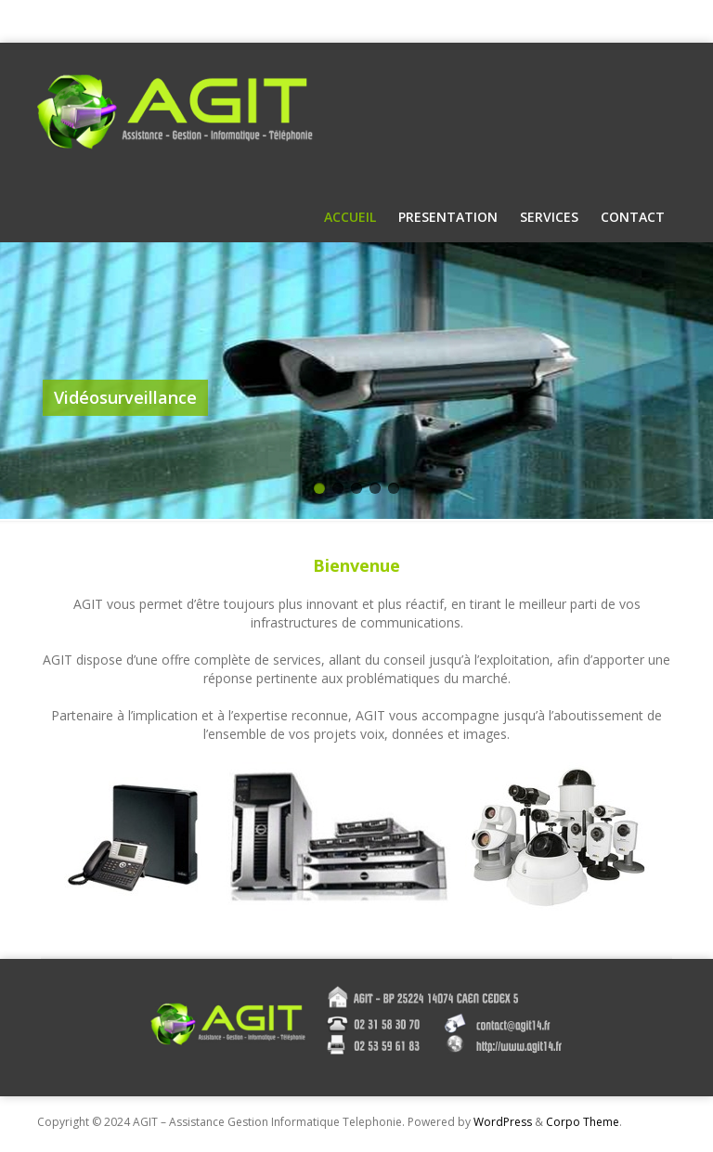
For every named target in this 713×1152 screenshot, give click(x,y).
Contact (633, 217)
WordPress (502, 1122)
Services (549, 217)
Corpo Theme (582, 1122)
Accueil (350, 217)
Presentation (448, 217)
